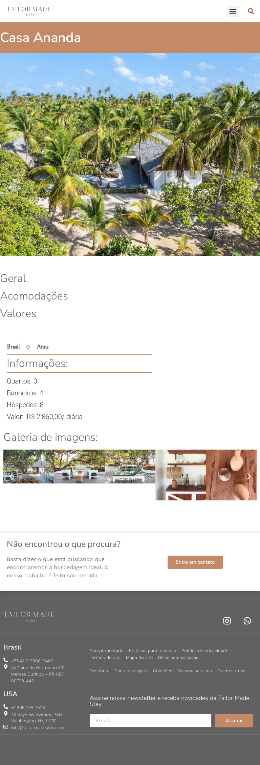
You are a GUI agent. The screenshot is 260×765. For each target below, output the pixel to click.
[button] (233, 11)
